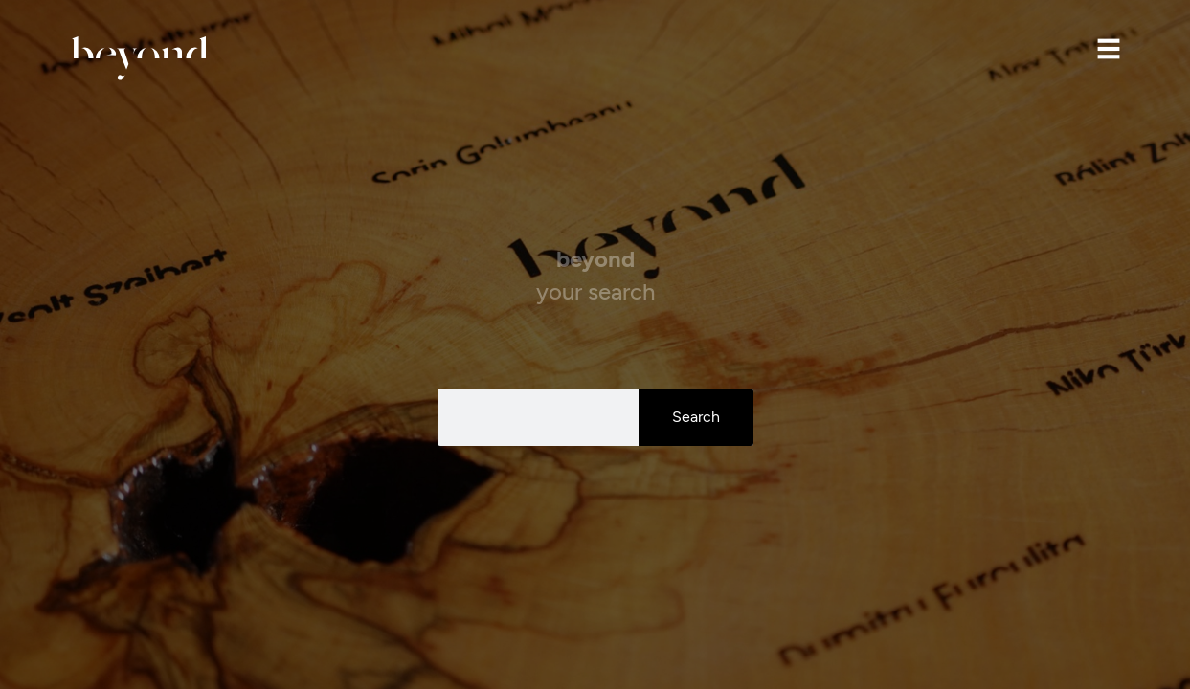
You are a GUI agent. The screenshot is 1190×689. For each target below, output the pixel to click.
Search (696, 417)
